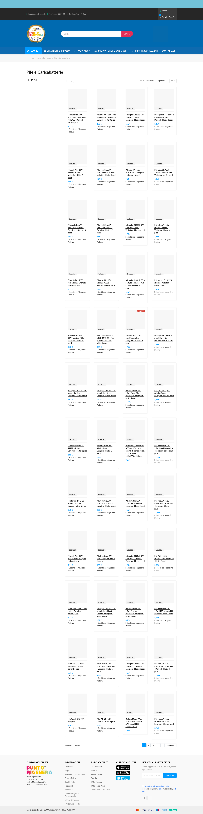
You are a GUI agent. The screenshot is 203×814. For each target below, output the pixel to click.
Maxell (129, 713)
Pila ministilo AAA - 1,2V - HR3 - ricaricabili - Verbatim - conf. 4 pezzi (164, 611)
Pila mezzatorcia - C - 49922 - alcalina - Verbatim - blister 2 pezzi (77, 448)
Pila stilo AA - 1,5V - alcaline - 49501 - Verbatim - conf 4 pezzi (106, 282)
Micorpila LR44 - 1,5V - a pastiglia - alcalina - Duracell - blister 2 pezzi (164, 117)
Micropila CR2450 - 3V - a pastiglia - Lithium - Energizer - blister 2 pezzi (135, 558)
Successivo (170, 745)
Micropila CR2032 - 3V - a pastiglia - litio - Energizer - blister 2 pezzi (135, 117)
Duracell (72, 108)
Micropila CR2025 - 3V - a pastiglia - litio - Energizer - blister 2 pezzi (77, 393)
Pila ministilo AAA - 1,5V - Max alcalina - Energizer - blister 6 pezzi (106, 503)
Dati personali (96, 767)
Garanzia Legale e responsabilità (72, 794)
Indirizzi (94, 770)
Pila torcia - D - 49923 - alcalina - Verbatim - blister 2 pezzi (163, 282)
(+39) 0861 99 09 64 (57, 14)
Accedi (163, 11)
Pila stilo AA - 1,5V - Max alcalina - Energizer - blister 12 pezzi (77, 282)
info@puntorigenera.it (37, 14)
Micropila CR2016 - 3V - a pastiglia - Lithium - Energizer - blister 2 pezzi (106, 393)
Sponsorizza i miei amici (100, 790)
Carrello (94, 778)
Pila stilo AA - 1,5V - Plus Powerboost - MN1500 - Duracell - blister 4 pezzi (106, 117)
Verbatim (72, 164)
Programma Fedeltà (72, 804)
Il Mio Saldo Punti (98, 786)
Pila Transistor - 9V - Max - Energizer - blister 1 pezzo (106, 558)
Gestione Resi (73, 14)
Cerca (127, 34)
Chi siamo (69, 767)
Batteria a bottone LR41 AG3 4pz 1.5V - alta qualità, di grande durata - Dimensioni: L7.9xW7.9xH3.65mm (135, 451)
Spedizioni (69, 790)
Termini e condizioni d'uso (75, 774)
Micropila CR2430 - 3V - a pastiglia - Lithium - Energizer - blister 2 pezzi (135, 666)
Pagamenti (69, 786)
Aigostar (130, 439)
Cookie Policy (70, 782)
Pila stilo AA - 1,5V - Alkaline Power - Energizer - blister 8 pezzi (164, 393)
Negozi (67, 770)
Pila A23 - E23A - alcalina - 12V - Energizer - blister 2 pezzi (164, 558)
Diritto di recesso (72, 800)
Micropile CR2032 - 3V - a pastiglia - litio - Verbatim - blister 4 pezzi (135, 227)
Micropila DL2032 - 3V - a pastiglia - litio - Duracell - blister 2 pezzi (163, 338)
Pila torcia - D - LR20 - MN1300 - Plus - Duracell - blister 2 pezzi (77, 503)
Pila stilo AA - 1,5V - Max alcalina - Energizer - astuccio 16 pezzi (135, 172)
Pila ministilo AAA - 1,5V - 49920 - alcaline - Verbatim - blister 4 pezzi (106, 172)
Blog (84, 14)
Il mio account (96, 782)
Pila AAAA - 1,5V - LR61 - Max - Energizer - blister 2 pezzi (77, 611)
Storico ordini (96, 774)
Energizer (130, 108)
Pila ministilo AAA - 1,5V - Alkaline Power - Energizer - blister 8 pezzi (135, 503)
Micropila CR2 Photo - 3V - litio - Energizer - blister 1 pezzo (76, 666)
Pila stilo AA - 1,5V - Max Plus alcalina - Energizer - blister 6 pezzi (164, 721)
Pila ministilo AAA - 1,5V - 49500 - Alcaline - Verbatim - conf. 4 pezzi (163, 172)
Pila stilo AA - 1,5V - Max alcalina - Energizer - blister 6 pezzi (77, 558)
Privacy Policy (70, 778)
